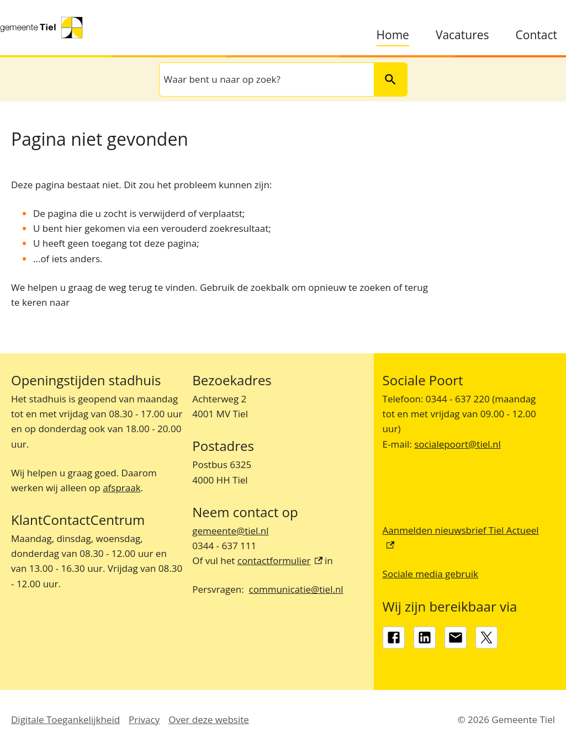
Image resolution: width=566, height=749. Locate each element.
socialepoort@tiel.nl (457, 444)
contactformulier (279, 560)
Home (393, 35)
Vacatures (462, 35)
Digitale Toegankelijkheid (65, 719)
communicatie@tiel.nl (296, 589)
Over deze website (208, 719)
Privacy (144, 719)
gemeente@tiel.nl (230, 530)
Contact (536, 35)
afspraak (121, 487)
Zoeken (386, 79)
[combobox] (266, 78)
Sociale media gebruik (430, 573)
